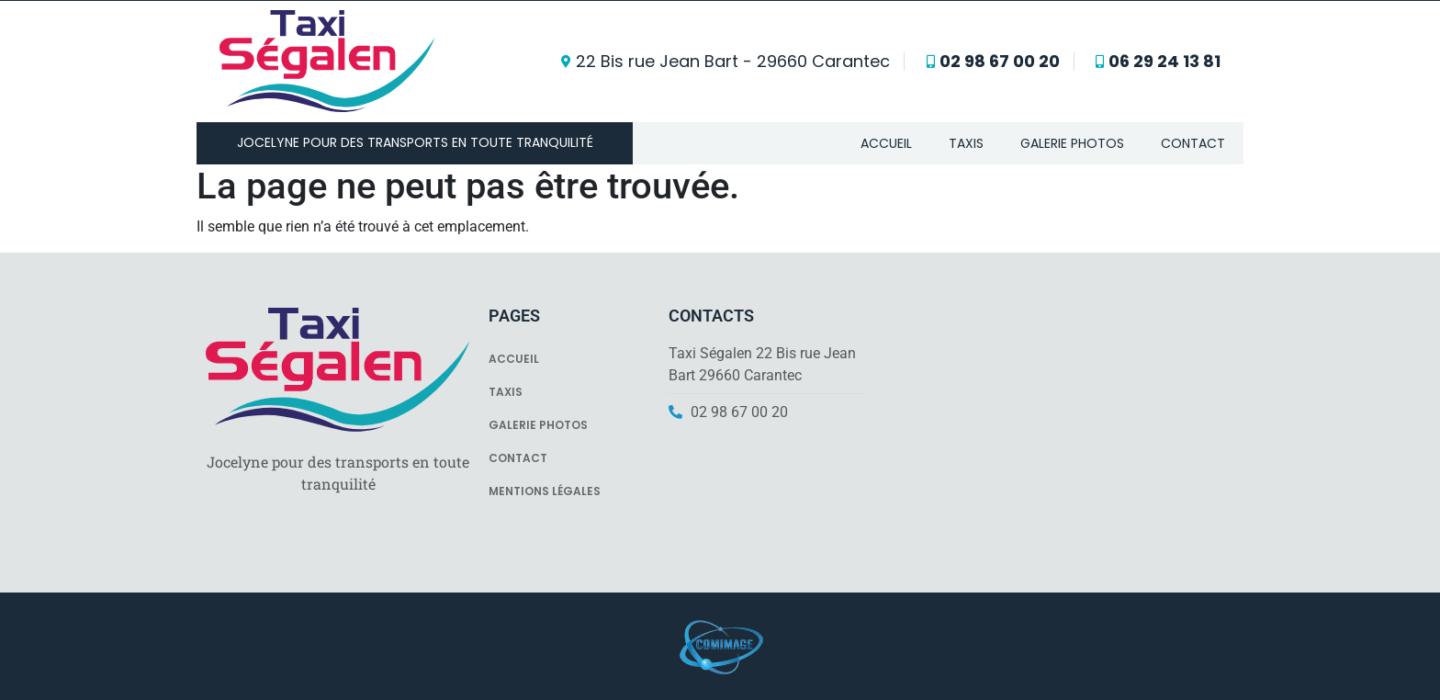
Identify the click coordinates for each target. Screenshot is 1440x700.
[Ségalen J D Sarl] (1058, 422)
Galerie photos (1072, 143)
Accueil (886, 143)
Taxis (966, 143)
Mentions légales (545, 491)
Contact (1193, 143)
